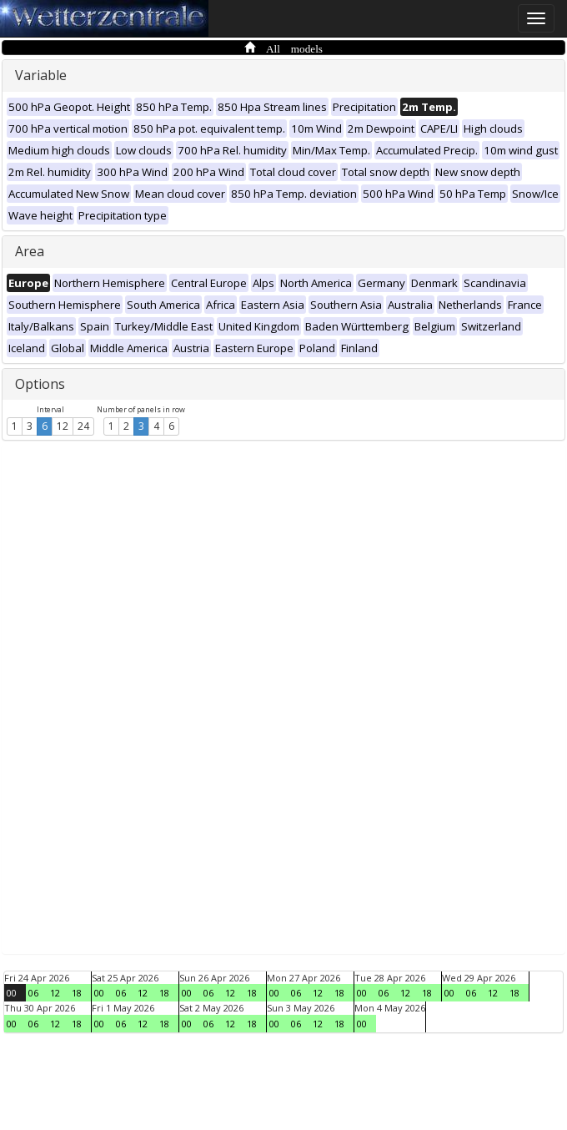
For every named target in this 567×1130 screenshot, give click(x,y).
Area (29, 251)
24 (83, 426)
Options (40, 384)
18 (77, 992)
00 (12, 992)
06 (33, 992)
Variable (41, 75)
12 (62, 426)
